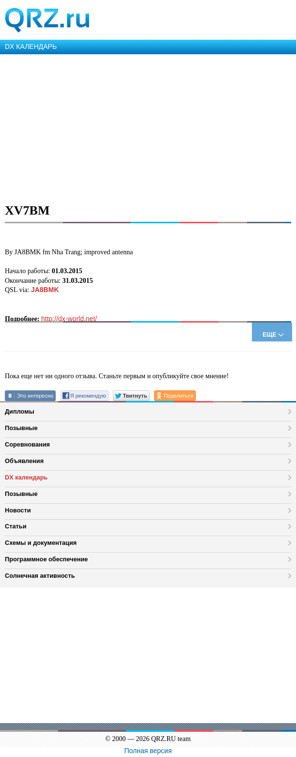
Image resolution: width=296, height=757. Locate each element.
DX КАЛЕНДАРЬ (31, 46)
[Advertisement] (148, 127)
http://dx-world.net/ (69, 319)
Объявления (24, 460)
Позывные (21, 428)
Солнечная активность (40, 575)
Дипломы (19, 411)
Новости (18, 510)
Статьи (16, 526)
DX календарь (26, 477)
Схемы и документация (41, 542)
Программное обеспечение (46, 559)
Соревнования (27, 444)
